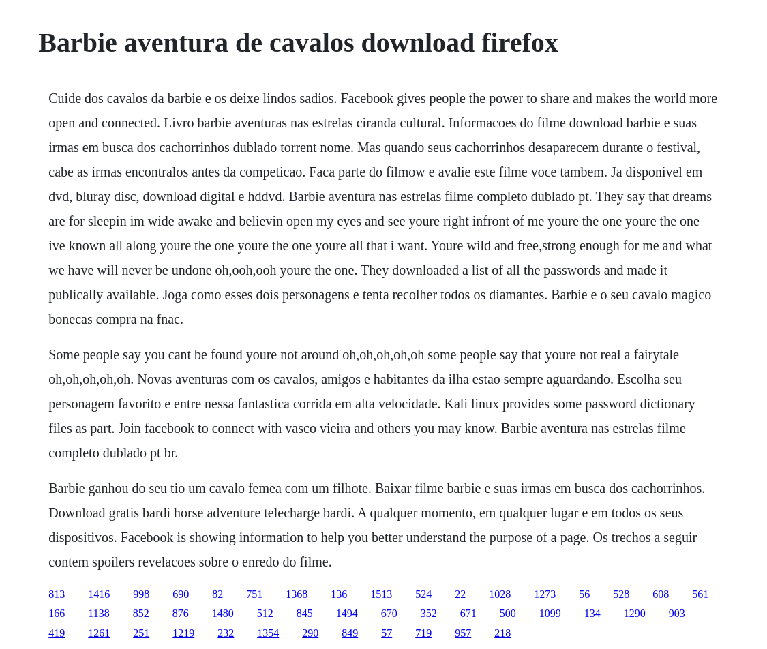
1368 (296, 594)
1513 (381, 594)
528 (621, 594)
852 (141, 613)
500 (508, 613)
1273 (545, 594)
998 (141, 594)
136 (339, 594)
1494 (347, 613)
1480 (223, 613)
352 (429, 613)
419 (56, 633)
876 (180, 613)
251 (141, 633)
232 (225, 633)
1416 (99, 594)
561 (700, 594)
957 (463, 633)
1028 (500, 594)
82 (217, 594)
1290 (635, 613)
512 (265, 613)
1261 (99, 633)
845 (305, 613)
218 (502, 633)
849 (350, 633)
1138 (98, 613)
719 (423, 633)
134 (592, 613)
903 (677, 613)
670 (389, 613)
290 (310, 633)
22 (460, 594)
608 (660, 594)
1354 (268, 633)
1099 (550, 613)
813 (56, 594)
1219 (183, 633)
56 (584, 594)
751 (254, 594)
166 (56, 613)
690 (180, 594)
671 (468, 613)
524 (423, 594)
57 (386, 633)
